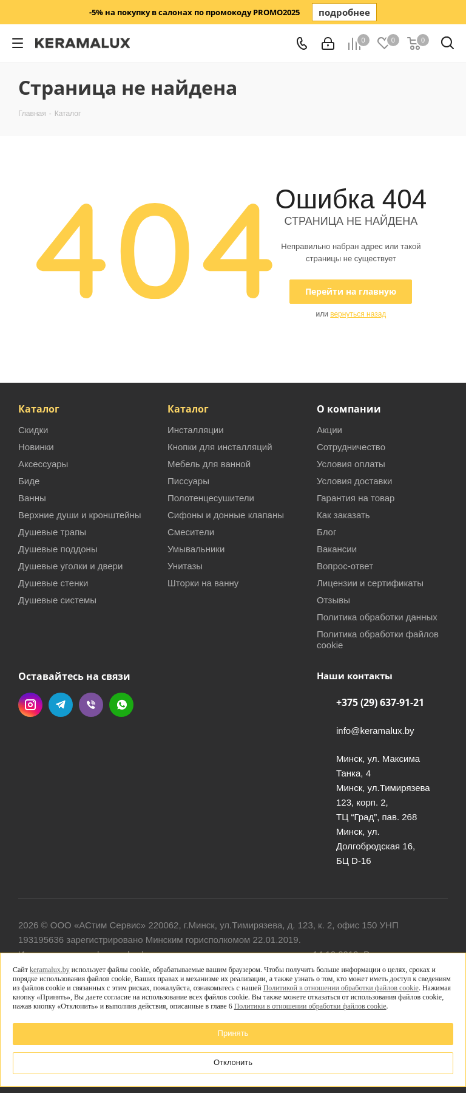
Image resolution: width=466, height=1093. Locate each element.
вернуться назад (358, 314)
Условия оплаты (351, 464)
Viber (91, 705)
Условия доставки (354, 481)
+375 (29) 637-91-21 (380, 702)
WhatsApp (121, 705)
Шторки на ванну (202, 583)
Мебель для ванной (209, 464)
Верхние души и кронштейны (79, 515)
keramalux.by (50, 969)
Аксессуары (43, 464)
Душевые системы (57, 600)
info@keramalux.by (375, 730)
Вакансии (337, 549)
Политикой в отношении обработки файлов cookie (341, 988)
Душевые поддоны (58, 549)
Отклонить (233, 1062)
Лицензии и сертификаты (370, 583)
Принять (233, 1033)
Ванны (32, 498)
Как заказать (343, 515)
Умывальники (196, 549)
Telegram (61, 705)
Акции (329, 430)
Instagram (30, 705)
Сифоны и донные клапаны (225, 515)
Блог (326, 532)
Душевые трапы (52, 532)
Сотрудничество (351, 447)
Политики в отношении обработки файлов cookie (310, 1006)
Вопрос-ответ (345, 566)
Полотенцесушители (210, 498)
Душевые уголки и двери (70, 566)
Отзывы (333, 600)
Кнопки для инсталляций (219, 447)
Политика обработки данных (377, 617)
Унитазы (185, 566)
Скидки (33, 430)
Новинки (36, 447)
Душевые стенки (53, 583)
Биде (28, 481)
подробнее (344, 12)
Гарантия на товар (355, 498)
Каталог (38, 409)
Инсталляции (195, 430)
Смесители (190, 532)
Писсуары (188, 481)
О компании (349, 409)
